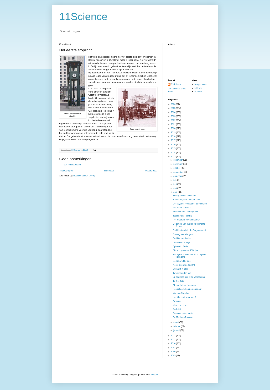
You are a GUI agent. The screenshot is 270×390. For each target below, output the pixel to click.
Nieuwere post (66, 171)
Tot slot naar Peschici (182, 216)
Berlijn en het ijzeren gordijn (185, 211)
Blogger (154, 374)
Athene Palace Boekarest (184, 285)
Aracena (177, 301)
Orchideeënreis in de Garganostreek (189, 230)
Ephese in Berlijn (180, 246)
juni (175, 184)
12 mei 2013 (178, 281)
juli (174, 180)
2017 (173, 140)
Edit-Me (198, 88)
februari (177, 326)
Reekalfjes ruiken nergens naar (187, 289)
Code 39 (177, 309)
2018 (173, 136)
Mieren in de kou (180, 305)
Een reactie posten (72, 165)
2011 (173, 339)
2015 (173, 148)
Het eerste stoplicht (182, 208)
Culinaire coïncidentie (183, 313)
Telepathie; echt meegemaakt (186, 199)
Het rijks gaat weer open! (184, 297)
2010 (173, 343)
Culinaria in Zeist (180, 269)
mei (175, 188)
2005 (173, 355)
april (175, 192)
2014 (173, 152)
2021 (173, 124)
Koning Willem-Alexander (184, 195)
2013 (173, 156)
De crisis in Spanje (181, 242)
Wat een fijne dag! (181, 293)
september (178, 172)
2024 (173, 112)
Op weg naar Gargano (183, 234)
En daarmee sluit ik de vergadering (189, 277)
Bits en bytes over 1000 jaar (186, 250)
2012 (173, 335)
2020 (173, 128)
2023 (173, 116)
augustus (177, 176)
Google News (201, 84)
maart (176, 322)
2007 (173, 347)
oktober (177, 168)
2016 (173, 144)
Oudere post (151, 171)
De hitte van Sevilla (182, 238)
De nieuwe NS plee (182, 261)
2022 (173, 120)
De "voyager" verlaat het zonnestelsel (190, 204)
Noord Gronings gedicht (184, 265)
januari (176, 330)
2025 (173, 108)
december (178, 160)
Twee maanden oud (182, 273)
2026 (173, 104)
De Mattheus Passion (183, 317)
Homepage (109, 171)
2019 (173, 132)
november (178, 164)
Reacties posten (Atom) (84, 176)
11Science (83, 16)
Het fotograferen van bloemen (186, 220)
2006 (173, 351)
